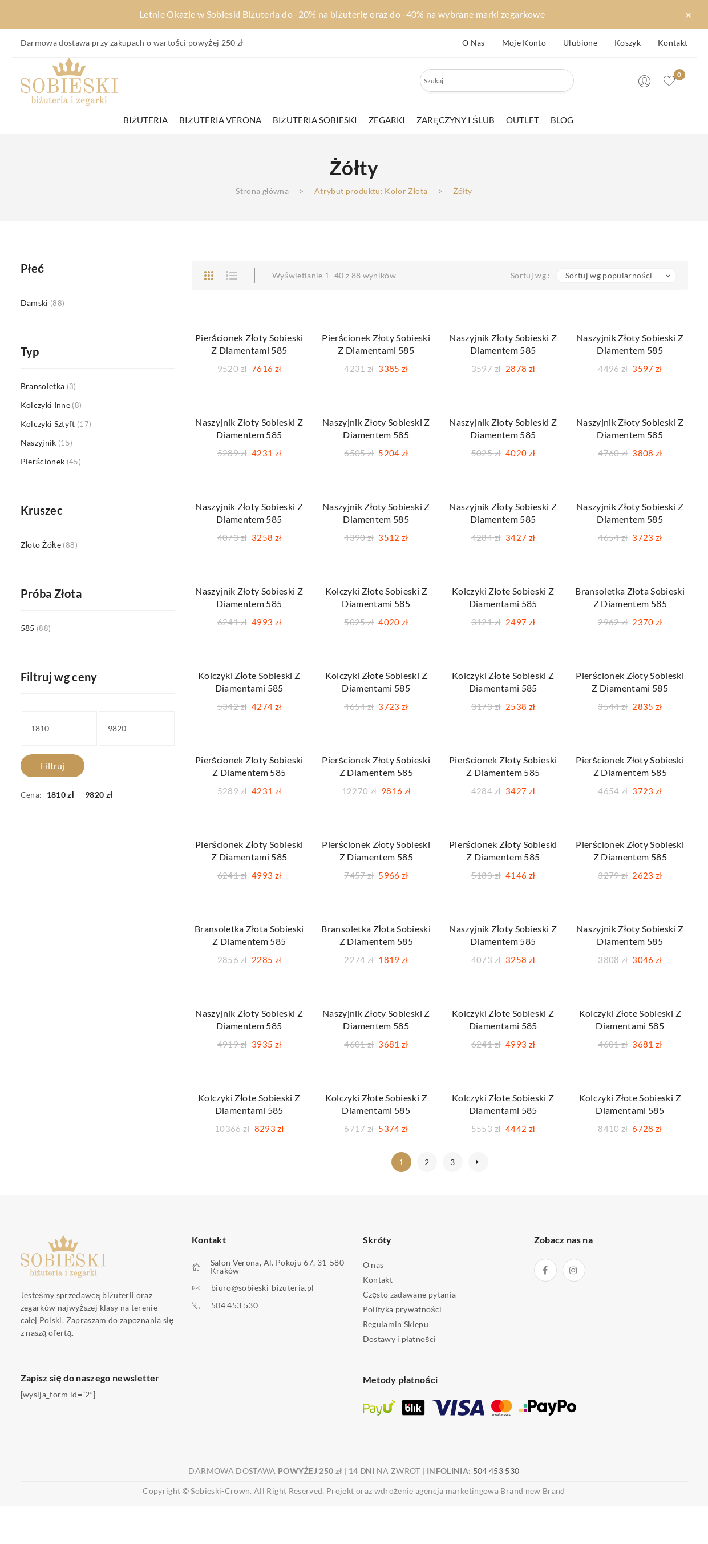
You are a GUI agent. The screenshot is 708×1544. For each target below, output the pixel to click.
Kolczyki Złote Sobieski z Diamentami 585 (376, 597)
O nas (473, 43)
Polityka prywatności (402, 1309)
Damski (34, 303)
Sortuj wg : (531, 275)
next (478, 1162)
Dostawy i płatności (399, 1339)
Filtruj (52, 765)
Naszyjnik (38, 442)
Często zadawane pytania (409, 1294)
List (231, 275)
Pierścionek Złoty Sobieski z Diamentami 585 (249, 343)
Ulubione (580, 43)
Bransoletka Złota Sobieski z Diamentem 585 (630, 597)
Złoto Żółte (41, 544)
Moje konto (524, 43)
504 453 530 (234, 1305)
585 (28, 628)
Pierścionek (43, 461)
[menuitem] (145, 120)
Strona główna (262, 191)
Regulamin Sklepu (396, 1324)
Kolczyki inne (46, 405)
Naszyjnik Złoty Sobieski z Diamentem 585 (503, 343)
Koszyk (627, 43)
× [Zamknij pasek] (688, 14)
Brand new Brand (532, 1491)
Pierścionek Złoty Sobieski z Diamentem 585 (249, 766)
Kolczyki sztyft (48, 424)
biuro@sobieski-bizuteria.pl (262, 1288)
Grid (209, 275)
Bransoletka (43, 386)
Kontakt (672, 43)
